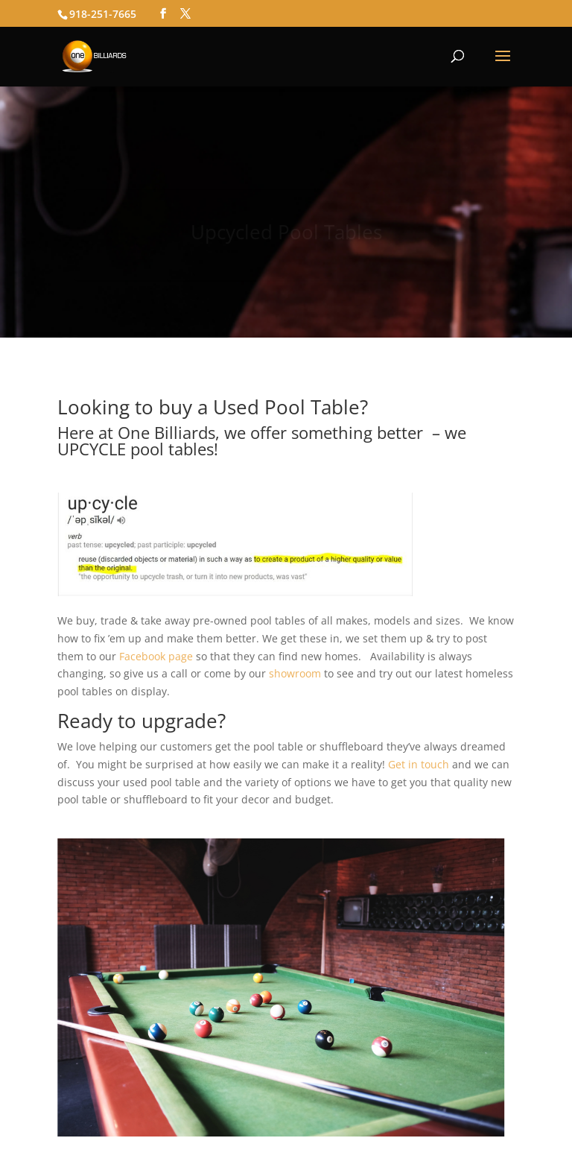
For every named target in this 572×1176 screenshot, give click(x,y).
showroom (295, 673)
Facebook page (156, 656)
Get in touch (418, 764)
